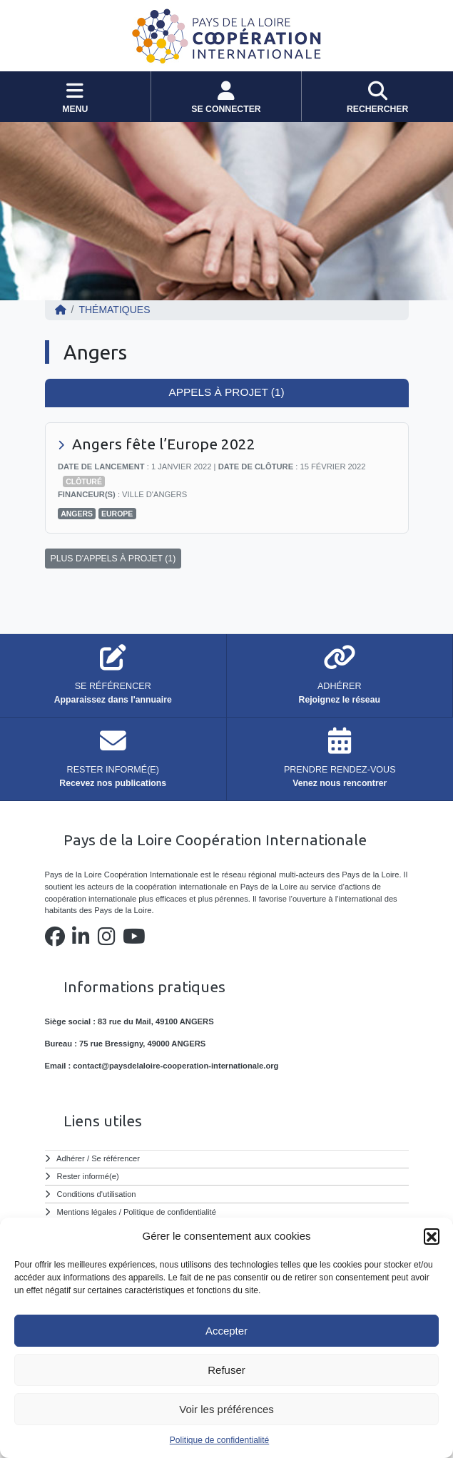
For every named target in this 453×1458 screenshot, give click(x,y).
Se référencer (115, 1158)
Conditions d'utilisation (96, 1194)
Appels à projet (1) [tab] (226, 392)
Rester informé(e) (88, 1176)
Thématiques (114, 309)
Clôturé (84, 481)
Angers (77, 513)
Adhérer (70, 1158)
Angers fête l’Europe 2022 (163, 443)
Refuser (226, 1370)
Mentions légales (87, 1212)
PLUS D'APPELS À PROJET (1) (113, 559)
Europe (117, 513)
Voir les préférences (226, 1409)
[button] (431, 1236)
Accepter (226, 1331)
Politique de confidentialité (219, 1440)
